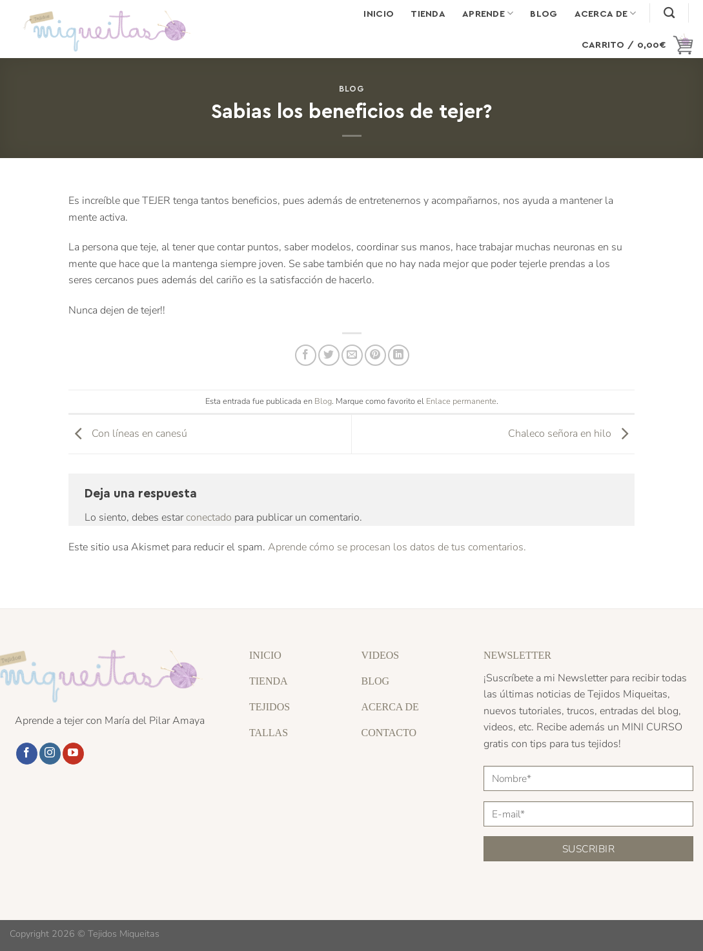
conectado (209, 517)
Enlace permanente (461, 401)
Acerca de (606, 13)
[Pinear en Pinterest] (375, 355)
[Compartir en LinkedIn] (398, 355)
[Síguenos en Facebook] (26, 754)
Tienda (428, 13)
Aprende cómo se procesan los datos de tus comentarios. (397, 547)
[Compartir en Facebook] (305, 355)
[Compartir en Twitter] (329, 355)
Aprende (488, 13)
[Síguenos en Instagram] (50, 754)
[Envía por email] (352, 355)
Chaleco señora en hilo (571, 433)
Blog (543, 13)
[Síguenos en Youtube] (73, 754)
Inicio (378, 13)
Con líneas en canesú (127, 433)
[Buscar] (669, 13)
